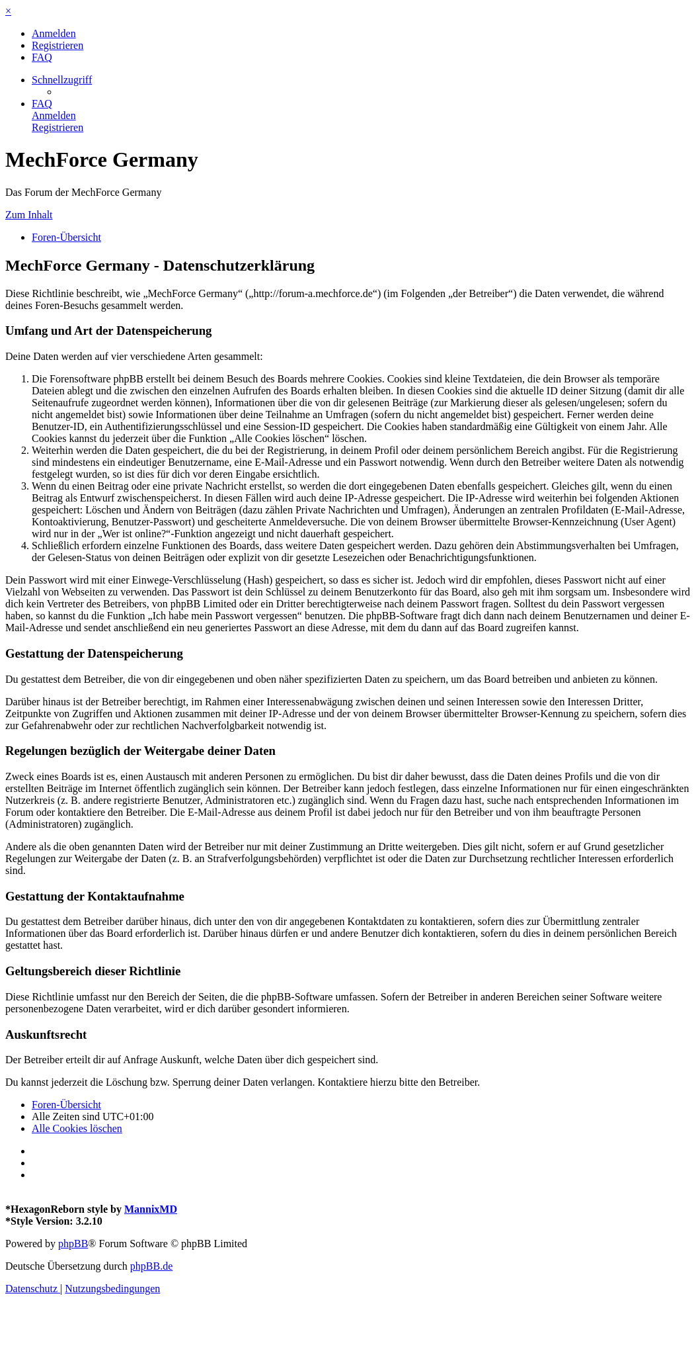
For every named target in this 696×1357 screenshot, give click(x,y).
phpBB (73, 1243)
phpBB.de (151, 1266)
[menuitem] (54, 33)
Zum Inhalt (29, 214)
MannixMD (150, 1209)
